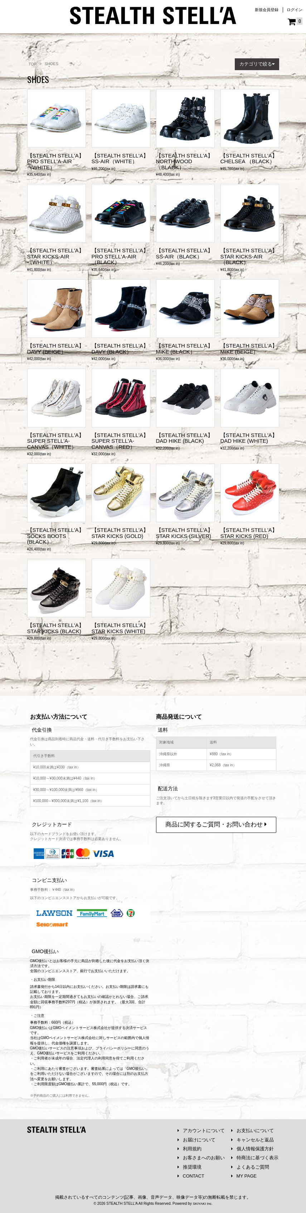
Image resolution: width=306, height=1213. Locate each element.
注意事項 (74, 1047)
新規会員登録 (266, 10)
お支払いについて (252, 1129)
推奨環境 (189, 1166)
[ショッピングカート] (295, 22)
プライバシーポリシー (113, 1047)
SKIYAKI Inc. (202, 1204)
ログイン (294, 10)
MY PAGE (244, 1176)
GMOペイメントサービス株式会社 (68, 1036)
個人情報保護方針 (252, 1148)
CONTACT (191, 1176)
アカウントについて (201, 1129)
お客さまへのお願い (201, 1157)
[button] (257, 64)
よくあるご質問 (250, 1166)
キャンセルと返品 (252, 1138)
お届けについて (196, 1138)
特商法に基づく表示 (254, 1157)
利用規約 (189, 1148)
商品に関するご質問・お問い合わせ (216, 823)
